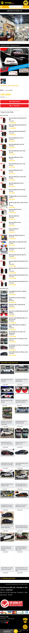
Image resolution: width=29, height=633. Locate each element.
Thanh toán (22, 630)
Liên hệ (19, 631)
